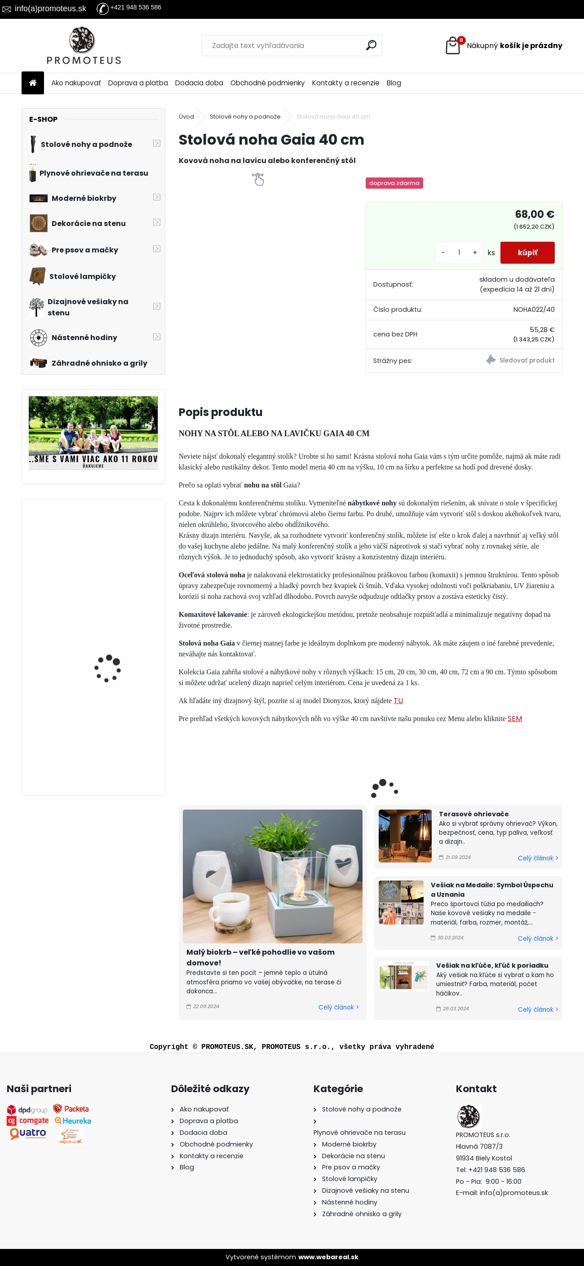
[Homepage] (33, 83)
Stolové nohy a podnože (245, 116)
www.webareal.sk (328, 1257)
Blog (394, 83)
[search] (372, 45)
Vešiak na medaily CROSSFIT (109, 725)
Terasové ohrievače (474, 814)
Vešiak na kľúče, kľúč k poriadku (492, 965)
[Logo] (83, 45)
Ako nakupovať (76, 83)
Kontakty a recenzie (346, 83)
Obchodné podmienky (267, 83)
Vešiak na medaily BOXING (109, 639)
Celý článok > (339, 1007)
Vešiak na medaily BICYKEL (109, 545)
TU (398, 700)
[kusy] (458, 253)
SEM (515, 718)
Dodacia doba (199, 83)
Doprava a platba (138, 83)
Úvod (186, 116)
